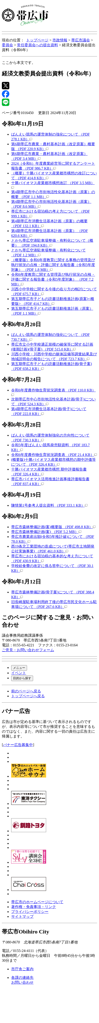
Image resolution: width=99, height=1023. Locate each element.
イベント (18, 673)
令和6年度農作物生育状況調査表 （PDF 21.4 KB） (54, 455)
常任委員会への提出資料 (37, 45)
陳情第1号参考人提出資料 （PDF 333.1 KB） (49, 505)
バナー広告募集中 (18, 745)
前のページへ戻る (26, 691)
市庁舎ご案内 (22, 969)
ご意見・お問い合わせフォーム (28, 650)
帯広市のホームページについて (37, 902)
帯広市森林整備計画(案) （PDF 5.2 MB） (46, 532)
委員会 (7, 45)
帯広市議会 (80, 40)
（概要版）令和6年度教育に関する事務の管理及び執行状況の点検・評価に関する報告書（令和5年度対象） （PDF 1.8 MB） (53, 265)
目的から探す (22, 678)
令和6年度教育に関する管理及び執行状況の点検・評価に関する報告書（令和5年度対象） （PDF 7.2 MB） (53, 279)
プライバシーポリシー (29, 912)
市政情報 (59, 40)
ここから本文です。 (18, 63)
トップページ (37, 40)
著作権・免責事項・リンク (33, 907)
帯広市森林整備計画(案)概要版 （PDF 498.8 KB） (53, 527)
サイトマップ (22, 916)
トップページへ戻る (28, 696)
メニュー (19, 668)
